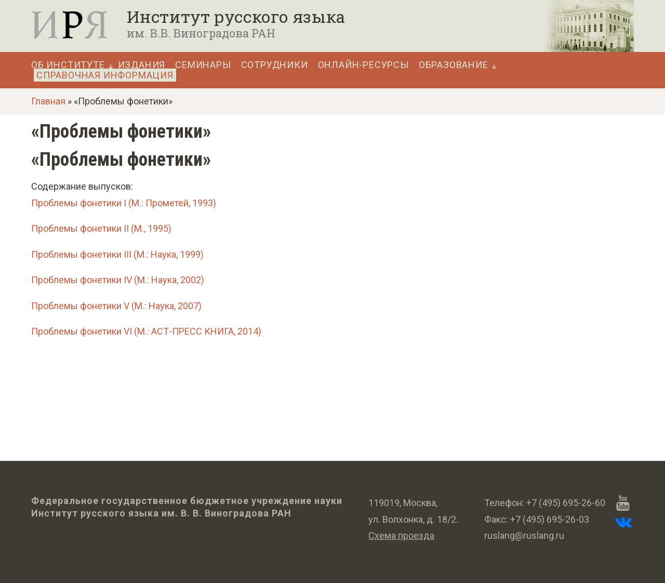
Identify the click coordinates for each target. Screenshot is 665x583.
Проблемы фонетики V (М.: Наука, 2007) (116, 305)
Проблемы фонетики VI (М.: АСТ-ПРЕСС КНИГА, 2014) (146, 331)
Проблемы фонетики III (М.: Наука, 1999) (117, 254)
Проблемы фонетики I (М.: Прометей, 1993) (123, 202)
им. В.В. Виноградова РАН (201, 33)
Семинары (203, 65)
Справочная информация (105, 75)
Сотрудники (274, 65)
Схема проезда (401, 535)
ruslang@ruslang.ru (524, 535)
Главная (48, 101)
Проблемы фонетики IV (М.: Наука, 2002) (117, 279)
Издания (142, 65)
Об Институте (68, 65)
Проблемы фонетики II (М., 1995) (101, 228)
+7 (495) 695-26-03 (549, 519)
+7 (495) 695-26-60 (565, 502)
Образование (453, 65)
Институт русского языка (236, 16)
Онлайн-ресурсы (363, 65)
